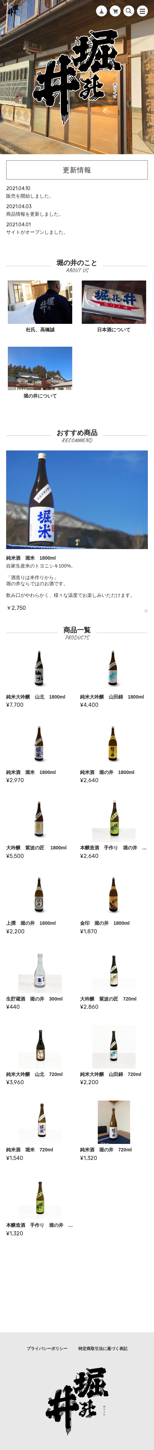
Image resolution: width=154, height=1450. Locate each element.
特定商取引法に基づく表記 (102, 1348)
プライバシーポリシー (47, 1348)
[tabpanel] (77, 531)
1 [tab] (146, 611)
